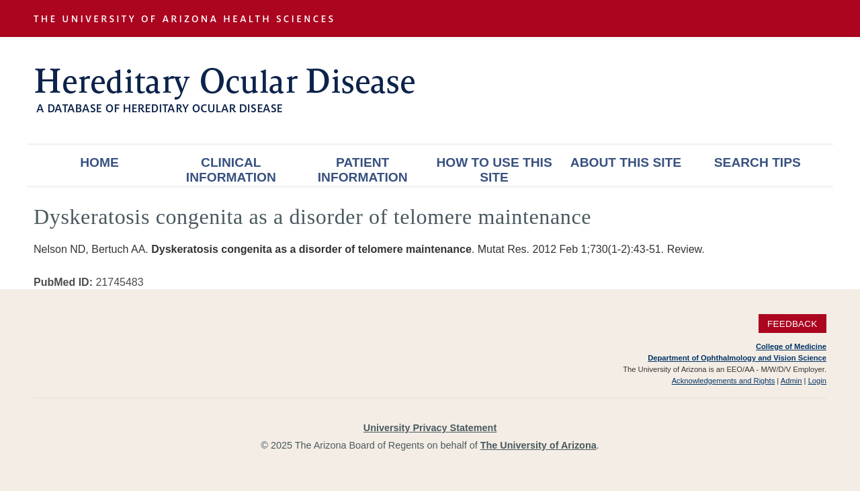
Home (99, 162)
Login (817, 381)
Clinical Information (231, 169)
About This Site (625, 162)
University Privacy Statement (430, 427)
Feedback (792, 324)
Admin (791, 381)
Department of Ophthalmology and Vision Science (737, 358)
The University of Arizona (538, 445)
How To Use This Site (494, 169)
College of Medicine (791, 346)
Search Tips (757, 162)
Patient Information (363, 169)
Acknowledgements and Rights (723, 381)
